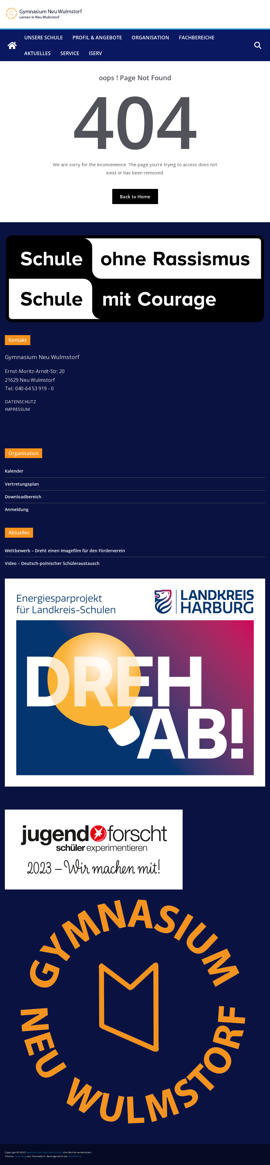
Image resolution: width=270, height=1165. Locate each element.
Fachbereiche (196, 37)
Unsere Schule (43, 37)
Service (69, 53)
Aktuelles (37, 53)
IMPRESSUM (17, 409)
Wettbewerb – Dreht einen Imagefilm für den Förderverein (65, 550)
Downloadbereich (23, 497)
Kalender (14, 471)
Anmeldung (17, 509)
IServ (95, 53)
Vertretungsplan (22, 484)
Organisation (150, 37)
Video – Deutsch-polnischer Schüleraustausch (53, 563)
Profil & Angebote (97, 37)
